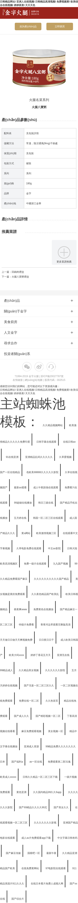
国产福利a (17, 761)
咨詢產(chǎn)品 (28, 26)
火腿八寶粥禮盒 (20, 276)
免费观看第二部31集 (59, 761)
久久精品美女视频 (29, 670)
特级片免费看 (27, 624)
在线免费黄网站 (30, 868)
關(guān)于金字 (38, 311)
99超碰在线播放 (23, 502)
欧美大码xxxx (17, 655)
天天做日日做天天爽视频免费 (16, 639)
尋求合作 (38, 343)
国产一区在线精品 (10, 472)
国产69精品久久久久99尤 (33, 807)
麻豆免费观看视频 (31, 731)
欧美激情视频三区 (46, 533)
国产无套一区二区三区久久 (39, 685)
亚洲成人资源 (32, 746)
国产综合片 (18, 898)
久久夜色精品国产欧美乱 (45, 594)
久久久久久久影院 (55, 670)
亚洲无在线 (63, 655)
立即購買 (60, 26)
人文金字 (38, 332)
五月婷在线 (20, 518)
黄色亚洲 (21, 792)
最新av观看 (20, 487)
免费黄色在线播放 (43, 609)
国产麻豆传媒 (13, 853)
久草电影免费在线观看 (29, 548)
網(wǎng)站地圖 (33, 380)
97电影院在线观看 (56, 868)
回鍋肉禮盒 (18, 271)
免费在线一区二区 (29, 700)
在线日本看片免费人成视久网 (47, 883)
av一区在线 (36, 761)
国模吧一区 (34, 853)
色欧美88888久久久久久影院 (42, 472)
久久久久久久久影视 (45, 822)
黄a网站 (25, 533)
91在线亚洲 (12, 457)
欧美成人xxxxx (8, 776)
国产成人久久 (22, 716)
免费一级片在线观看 (35, 563)
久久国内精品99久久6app (47, 792)
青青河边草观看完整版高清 (56, 624)
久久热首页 (52, 700)
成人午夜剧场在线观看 (46, 487)
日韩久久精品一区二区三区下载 (40, 776)
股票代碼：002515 (55, 380)
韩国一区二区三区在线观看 (48, 518)
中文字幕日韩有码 (67, 837)
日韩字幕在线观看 (46, 441)
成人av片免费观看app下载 (36, 837)
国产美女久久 (61, 807)
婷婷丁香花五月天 (41, 655)
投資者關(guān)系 (17, 354)
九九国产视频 (61, 563)
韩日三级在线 (46, 502)
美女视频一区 (56, 731)
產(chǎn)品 (38, 300)
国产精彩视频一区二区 (48, 716)
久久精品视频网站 (53, 425)
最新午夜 (51, 853)
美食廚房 (38, 322)
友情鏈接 (18, 380)
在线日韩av (69, 441)
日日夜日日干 (46, 639)
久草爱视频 (65, 457)
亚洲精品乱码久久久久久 (39, 457)
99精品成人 (6, 670)
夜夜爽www (20, 609)
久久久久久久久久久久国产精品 (51, 578)
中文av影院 (54, 548)
